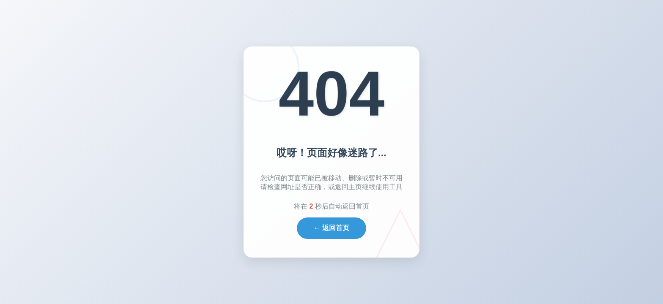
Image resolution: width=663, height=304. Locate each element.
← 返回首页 (331, 227)
